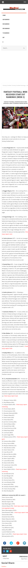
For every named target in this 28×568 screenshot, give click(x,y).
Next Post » (24, 559)
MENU (25, 2)
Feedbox (3, 566)
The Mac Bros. (7, 548)
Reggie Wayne (23, 103)
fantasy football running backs (14, 102)
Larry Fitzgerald (14, 103)
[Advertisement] (14, 69)
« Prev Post (6, 558)
